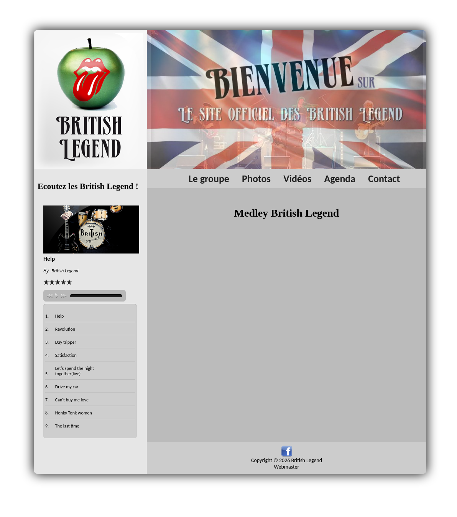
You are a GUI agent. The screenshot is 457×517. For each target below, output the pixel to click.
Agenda (339, 178)
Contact (384, 178)
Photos (256, 178)
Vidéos (297, 178)
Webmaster (286, 467)
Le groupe (209, 178)
